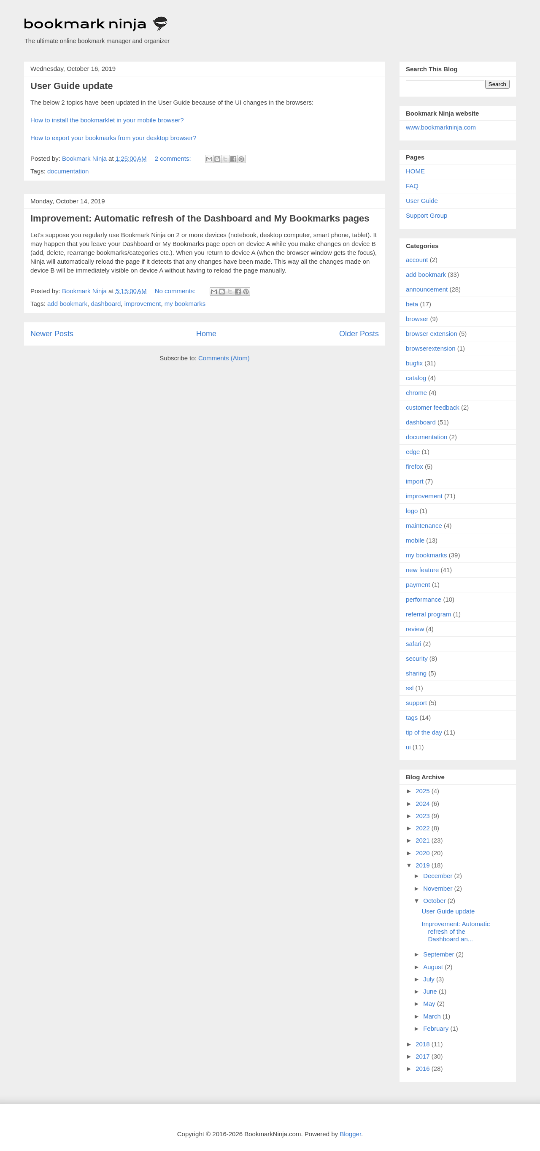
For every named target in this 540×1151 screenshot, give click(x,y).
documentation (68, 171)
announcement (427, 289)
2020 (424, 852)
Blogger (350, 1133)
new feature (422, 569)
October (435, 900)
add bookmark (67, 303)
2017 (424, 1056)
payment (418, 584)
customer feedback (432, 407)
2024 (424, 803)
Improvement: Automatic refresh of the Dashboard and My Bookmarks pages (200, 218)
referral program (428, 614)
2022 (424, 828)
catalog (416, 377)
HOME (415, 171)
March (433, 1016)
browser (417, 318)
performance (423, 599)
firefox (414, 466)
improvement (142, 303)
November (438, 888)
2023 (424, 815)
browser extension (431, 333)
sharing (416, 673)
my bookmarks (185, 303)
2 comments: (174, 158)
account (417, 259)
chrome (416, 392)
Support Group (426, 215)
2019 (424, 865)
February (436, 1028)
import (415, 481)
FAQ (412, 185)
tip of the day (424, 732)
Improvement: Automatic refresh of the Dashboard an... (456, 931)
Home (206, 334)
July (429, 979)
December (438, 875)
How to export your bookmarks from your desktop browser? (113, 137)
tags (412, 717)
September (439, 954)
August (434, 966)
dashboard (106, 303)
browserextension (431, 348)
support (416, 702)
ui (408, 747)
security (417, 658)
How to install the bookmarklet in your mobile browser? (107, 120)
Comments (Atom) (224, 358)
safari (413, 643)
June (431, 991)
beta (412, 304)
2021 (424, 840)
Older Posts (359, 334)
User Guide (422, 200)
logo (412, 510)
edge (413, 451)
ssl (409, 688)
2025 (424, 790)
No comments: (176, 291)
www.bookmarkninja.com (441, 127)
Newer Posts (51, 334)
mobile (415, 540)
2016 (424, 1068)
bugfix (414, 363)
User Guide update (71, 86)
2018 (424, 1044)
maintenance (424, 525)
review (415, 628)
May (430, 1003)
